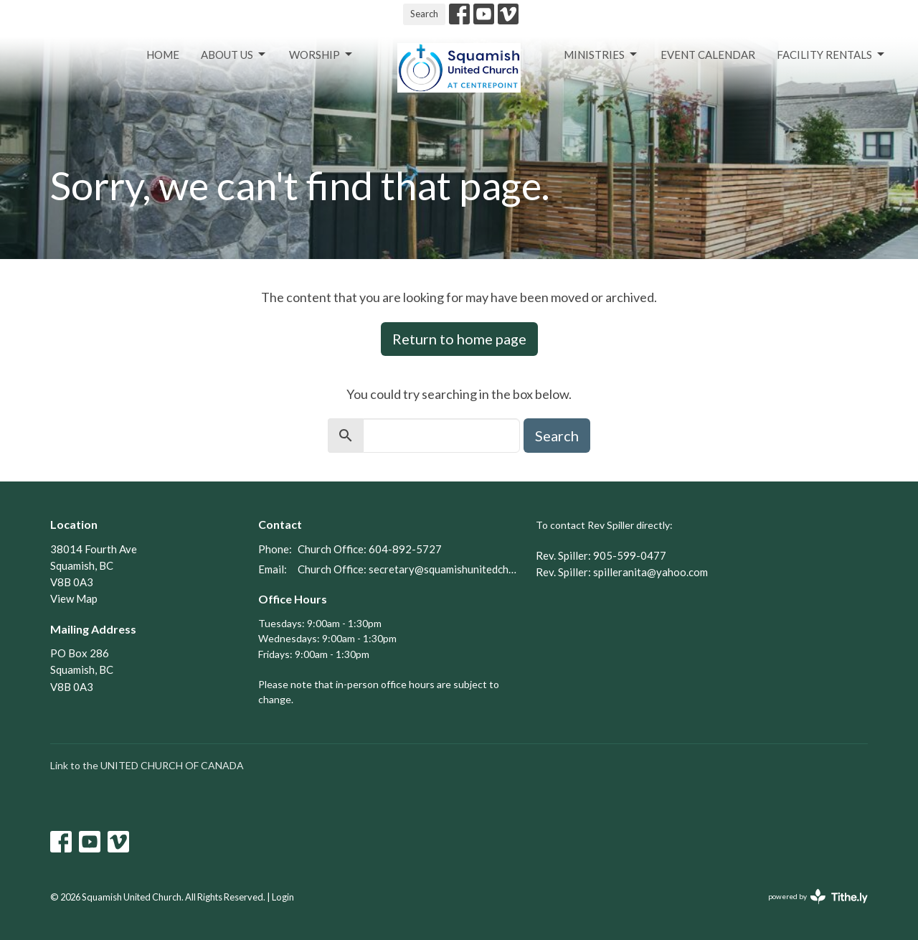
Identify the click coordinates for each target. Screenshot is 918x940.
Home (162, 54)
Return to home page (459, 338)
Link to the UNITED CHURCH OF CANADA (147, 765)
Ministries (601, 54)
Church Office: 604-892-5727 (370, 548)
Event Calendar (708, 54)
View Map (74, 598)
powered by (818, 897)
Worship (321, 54)
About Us (234, 54)
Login (283, 897)
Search (424, 13)
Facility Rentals (831, 54)
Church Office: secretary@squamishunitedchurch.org (409, 569)
